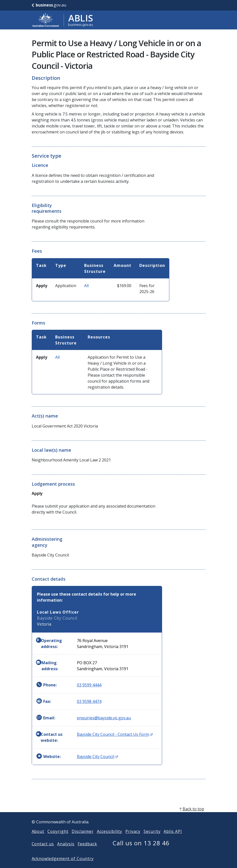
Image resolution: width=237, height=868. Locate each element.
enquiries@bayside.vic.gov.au (104, 718)
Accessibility (109, 839)
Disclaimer (83, 839)
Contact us (43, 852)
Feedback (87, 852)
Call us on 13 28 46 (141, 851)
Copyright (57, 839)
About (38, 839)
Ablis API (173, 839)
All (86, 285)
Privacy (132, 839)
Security (152, 839)
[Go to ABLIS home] (62, 20)
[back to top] (119, 817)
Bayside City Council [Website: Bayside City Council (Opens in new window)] (97, 757)
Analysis (65, 852)
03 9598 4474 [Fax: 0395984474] (89, 701)
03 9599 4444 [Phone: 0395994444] (89, 685)
